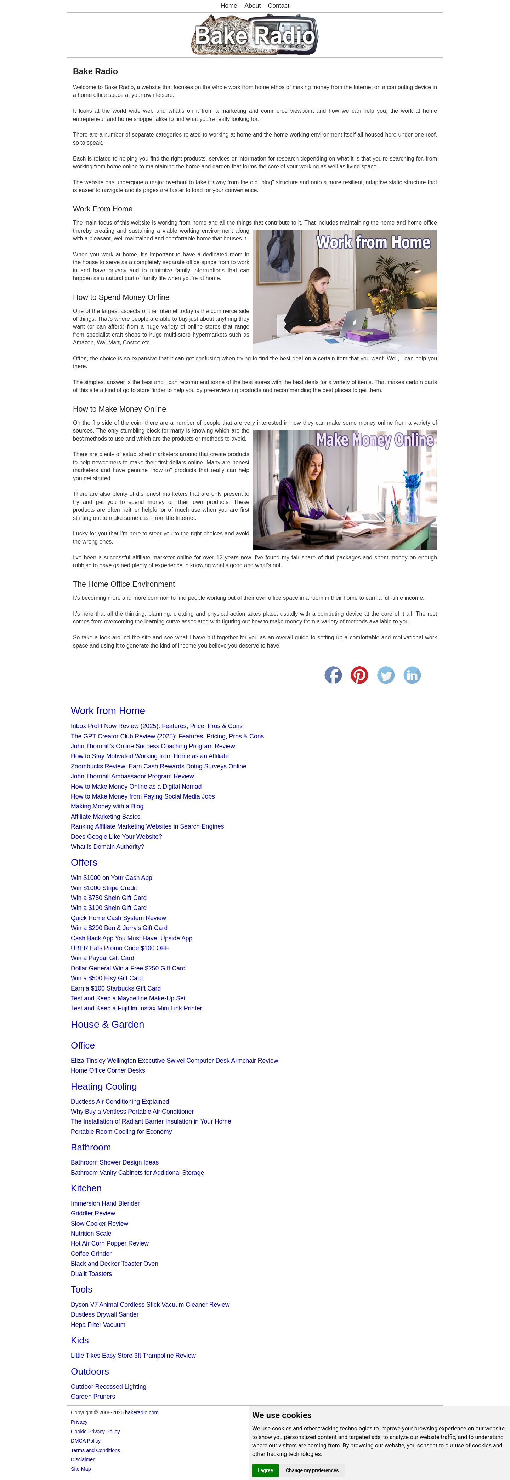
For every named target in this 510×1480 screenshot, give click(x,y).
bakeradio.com (141, 1412)
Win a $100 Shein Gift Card (109, 907)
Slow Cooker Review (99, 1223)
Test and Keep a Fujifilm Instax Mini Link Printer (136, 1008)
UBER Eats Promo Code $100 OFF (120, 948)
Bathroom (91, 1147)
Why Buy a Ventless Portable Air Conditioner (132, 1111)
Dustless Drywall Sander (105, 1314)
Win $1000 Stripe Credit (104, 888)
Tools (81, 1289)
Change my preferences (312, 1470)
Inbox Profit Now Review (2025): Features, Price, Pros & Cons (157, 726)
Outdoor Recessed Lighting (108, 1386)
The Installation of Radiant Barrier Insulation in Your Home (151, 1121)
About (252, 5)
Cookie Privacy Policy (95, 1431)
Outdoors (90, 1371)
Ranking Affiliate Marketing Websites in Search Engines (147, 826)
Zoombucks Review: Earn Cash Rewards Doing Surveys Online (158, 766)
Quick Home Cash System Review (118, 918)
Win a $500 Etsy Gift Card (107, 978)
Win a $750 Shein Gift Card (109, 897)
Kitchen (86, 1188)
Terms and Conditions (95, 1450)
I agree (265, 1470)
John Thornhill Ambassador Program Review (132, 776)
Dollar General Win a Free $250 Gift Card (128, 968)
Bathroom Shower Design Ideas (115, 1162)
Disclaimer (83, 1459)
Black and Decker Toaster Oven (114, 1263)
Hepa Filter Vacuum (98, 1324)
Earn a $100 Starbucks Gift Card (116, 988)
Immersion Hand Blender (105, 1203)
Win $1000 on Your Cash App (111, 877)
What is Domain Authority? (107, 846)
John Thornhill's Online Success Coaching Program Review (153, 746)
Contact (279, 5)
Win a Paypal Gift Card (102, 958)
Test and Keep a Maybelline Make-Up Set (128, 998)
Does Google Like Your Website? (116, 836)
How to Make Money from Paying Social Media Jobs (143, 796)
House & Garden (107, 1024)
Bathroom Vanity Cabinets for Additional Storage (137, 1172)
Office (83, 1045)
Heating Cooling (104, 1086)
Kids (80, 1340)
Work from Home (108, 710)
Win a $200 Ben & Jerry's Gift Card (119, 927)
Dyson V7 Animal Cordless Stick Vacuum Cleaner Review (150, 1304)
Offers (84, 862)
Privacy (79, 1422)
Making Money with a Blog (107, 806)
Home (229, 5)
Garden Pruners (93, 1396)
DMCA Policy (86, 1441)
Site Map (81, 1469)
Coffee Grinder (91, 1253)
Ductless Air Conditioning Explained (120, 1101)
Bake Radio (95, 71)
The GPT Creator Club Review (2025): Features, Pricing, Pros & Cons (167, 736)
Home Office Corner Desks (108, 1070)
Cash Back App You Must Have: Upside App (131, 938)
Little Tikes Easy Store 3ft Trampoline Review (133, 1355)
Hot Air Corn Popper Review (110, 1243)
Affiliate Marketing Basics (105, 816)
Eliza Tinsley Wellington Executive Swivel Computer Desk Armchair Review (174, 1060)
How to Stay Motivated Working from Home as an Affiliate (150, 756)
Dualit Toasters (91, 1273)
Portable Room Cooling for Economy (121, 1131)
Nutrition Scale (91, 1233)
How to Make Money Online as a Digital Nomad (136, 786)
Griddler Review (93, 1213)
